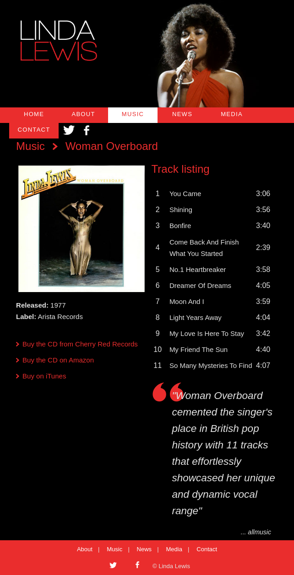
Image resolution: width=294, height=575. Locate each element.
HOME (34, 114)
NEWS (182, 114)
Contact (206, 549)
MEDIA (232, 114)
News (144, 549)
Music (30, 146)
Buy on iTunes (44, 376)
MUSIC (133, 114)
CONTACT (34, 129)
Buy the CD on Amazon (58, 360)
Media (174, 549)
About (85, 549)
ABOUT (83, 114)
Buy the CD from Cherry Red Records (80, 344)
